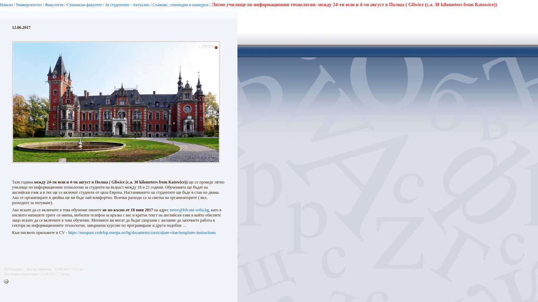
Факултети (54, 4)
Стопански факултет (84, 4)
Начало (6, 4)
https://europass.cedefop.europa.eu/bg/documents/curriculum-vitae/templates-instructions (142, 232)
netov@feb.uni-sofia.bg (189, 210)
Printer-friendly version (7, 282)
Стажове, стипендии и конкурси (180, 4)
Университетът (29, 4)
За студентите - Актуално (127, 4)
